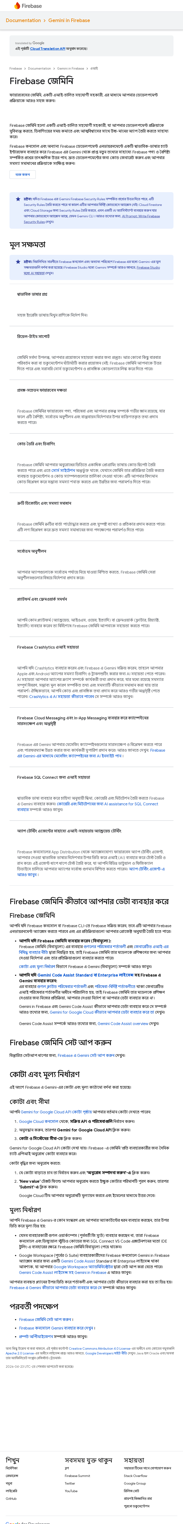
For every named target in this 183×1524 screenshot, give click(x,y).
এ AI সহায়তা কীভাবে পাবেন (61, 696)
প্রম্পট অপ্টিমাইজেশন (36, 1336)
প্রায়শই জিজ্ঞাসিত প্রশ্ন (138, 1498)
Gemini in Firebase (69, 21)
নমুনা (9, 1483)
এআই (94, 68)
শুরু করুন (22, 174)
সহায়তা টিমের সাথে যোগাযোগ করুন (147, 1468)
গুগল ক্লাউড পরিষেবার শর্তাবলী (61, 986)
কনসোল (38, 1121)
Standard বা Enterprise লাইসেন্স (85, 975)
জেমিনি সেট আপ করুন (45, 1319)
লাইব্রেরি (11, 1491)
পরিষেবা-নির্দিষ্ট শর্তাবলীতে (115, 986)
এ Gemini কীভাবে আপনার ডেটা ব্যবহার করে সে (56, 1288)
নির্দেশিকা (11, 1468)
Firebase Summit (77, 1476)
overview (123, 1023)
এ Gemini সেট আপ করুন (86, 1055)
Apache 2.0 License (20, 1353)
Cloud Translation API (47, 49)
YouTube (71, 1491)
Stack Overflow (135, 1476)
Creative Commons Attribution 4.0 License (99, 1349)
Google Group (135, 1483)
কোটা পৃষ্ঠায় (56, 1112)
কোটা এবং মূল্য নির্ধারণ (37, 966)
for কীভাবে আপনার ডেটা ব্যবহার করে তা (102, 1012)
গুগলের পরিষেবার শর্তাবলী (105, 947)
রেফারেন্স (12, 1476)
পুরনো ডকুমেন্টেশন (136, 1506)
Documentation (23, 21)
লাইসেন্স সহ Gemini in (62, 1272)
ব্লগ (67, 1468)
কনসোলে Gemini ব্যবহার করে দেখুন (56, 1328)
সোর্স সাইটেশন (63, 470)
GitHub (11, 1498)
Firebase (16, 68)
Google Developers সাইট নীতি (106, 1353)
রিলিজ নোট (131, 1491)
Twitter (70, 1483)
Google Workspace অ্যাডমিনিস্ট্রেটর (83, 1267)
